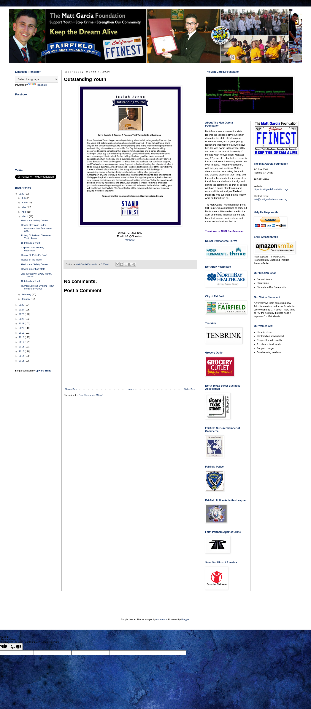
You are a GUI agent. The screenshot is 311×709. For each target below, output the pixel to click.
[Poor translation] (16, 646)
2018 (22, 337)
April (24, 212)
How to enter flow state (33, 269)
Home (130, 389)
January (26, 299)
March (25, 216)
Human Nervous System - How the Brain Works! (37, 287)
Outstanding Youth (30, 281)
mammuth (161, 619)
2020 (22, 328)
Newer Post (71, 389)
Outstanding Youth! (31, 243)
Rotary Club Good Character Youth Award (36, 237)
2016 (22, 346)
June (24, 202)
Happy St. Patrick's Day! (33, 255)
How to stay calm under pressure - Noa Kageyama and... (36, 228)
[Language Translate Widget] (36, 79)
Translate (37, 85)
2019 (22, 332)
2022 (22, 319)
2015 (22, 351)
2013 (22, 360)
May (24, 207)
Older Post (189, 389)
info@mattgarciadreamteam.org (270, 199)
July (24, 198)
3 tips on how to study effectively (32, 249)
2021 (22, 323)
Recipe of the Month (31, 259)
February (27, 294)
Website (130, 240)
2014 (22, 356)
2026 (22, 194)
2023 (22, 314)
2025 (22, 305)
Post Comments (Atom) (90, 395)
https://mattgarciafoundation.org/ (271, 189)
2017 (22, 342)
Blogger (185, 619)
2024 (22, 309)
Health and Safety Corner (34, 220)
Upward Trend (43, 370)
